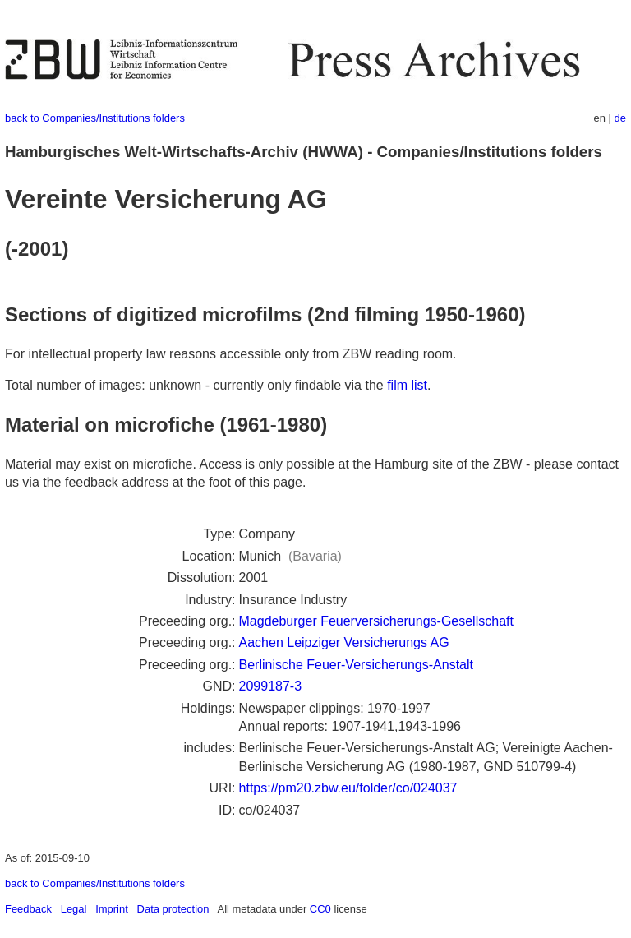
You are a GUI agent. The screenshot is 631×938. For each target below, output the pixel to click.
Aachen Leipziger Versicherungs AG (344, 642)
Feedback (28, 909)
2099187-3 (270, 686)
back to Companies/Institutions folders (95, 118)
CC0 (320, 909)
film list (407, 385)
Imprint (111, 909)
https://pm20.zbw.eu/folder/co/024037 (348, 788)
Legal (74, 909)
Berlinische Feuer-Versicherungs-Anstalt (356, 665)
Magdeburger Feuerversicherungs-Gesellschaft (376, 621)
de (620, 118)
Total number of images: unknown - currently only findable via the (196, 385)
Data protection (173, 909)
